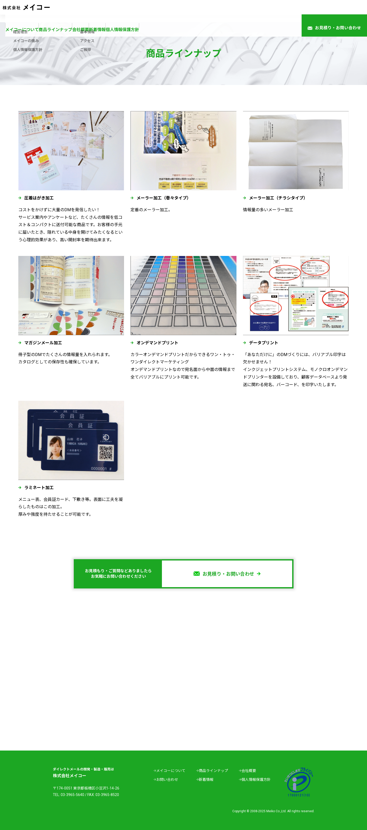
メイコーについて (85, 11)
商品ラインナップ (130, 11)
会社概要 (168, 11)
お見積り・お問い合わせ (334, 11)
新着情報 (198, 11)
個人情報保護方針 (236, 11)
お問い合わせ (167, 779)
